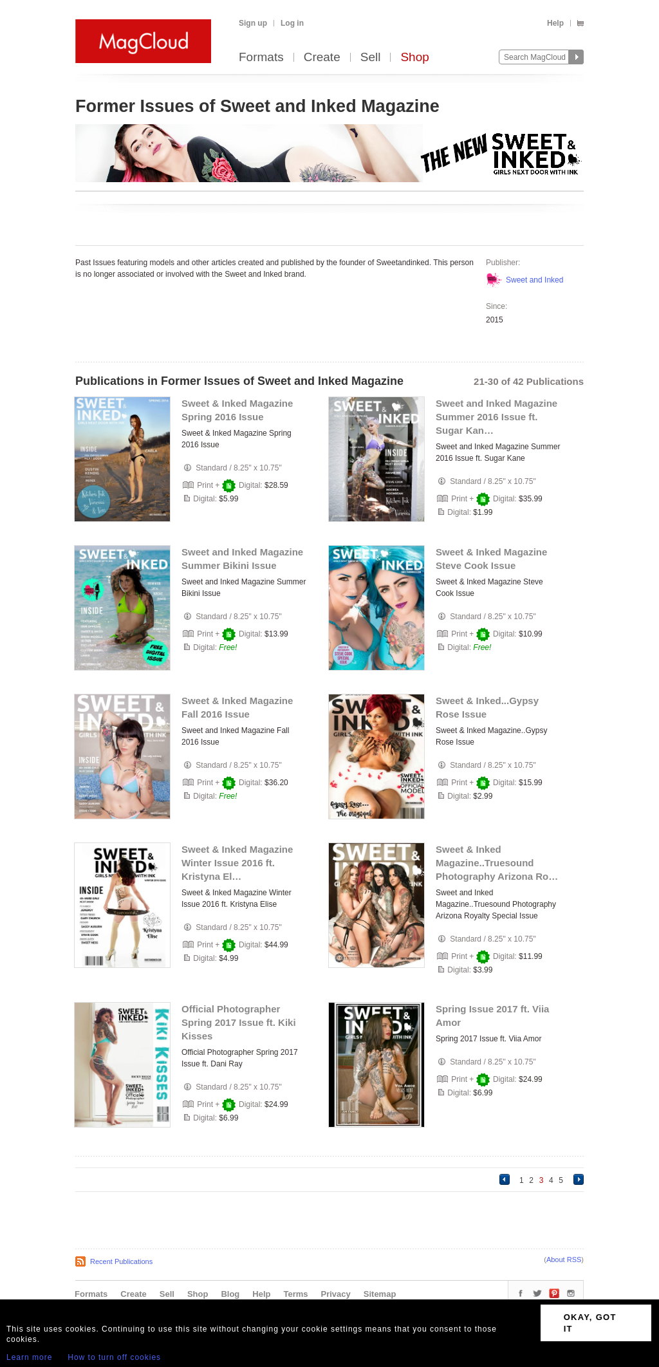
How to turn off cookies (114, 1357)
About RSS (563, 1259)
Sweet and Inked (534, 279)
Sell (370, 57)
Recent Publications (121, 1261)
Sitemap (380, 1294)
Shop (414, 57)
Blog (230, 1294)
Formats (261, 57)
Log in (292, 23)
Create (322, 57)
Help (555, 23)
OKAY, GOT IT (590, 1323)
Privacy (336, 1294)
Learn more (29, 1357)
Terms (295, 1294)
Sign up (253, 23)
